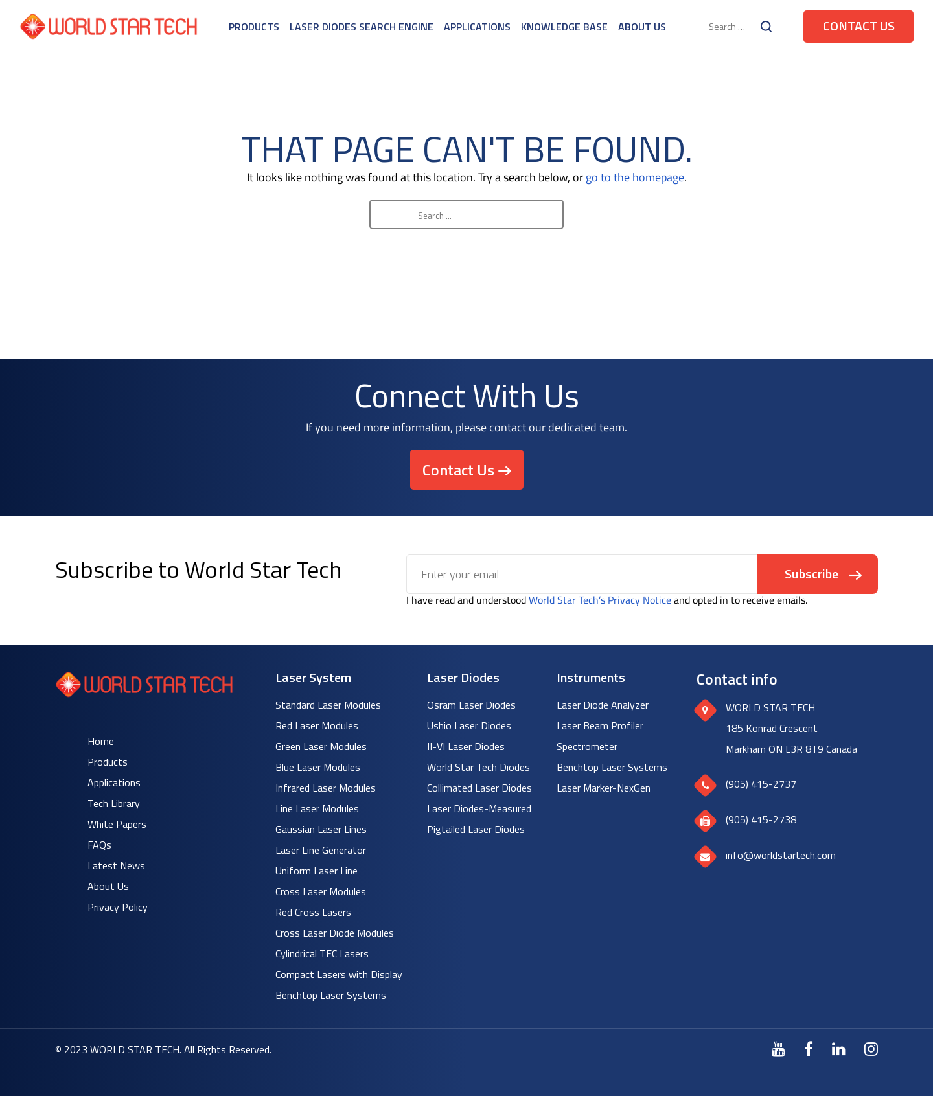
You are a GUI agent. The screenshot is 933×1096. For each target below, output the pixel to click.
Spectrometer (587, 746)
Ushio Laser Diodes (469, 725)
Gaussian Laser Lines (321, 829)
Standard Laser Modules (328, 705)
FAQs (99, 844)
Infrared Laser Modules (325, 787)
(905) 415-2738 (761, 819)
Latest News (116, 865)
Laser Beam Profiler (600, 725)
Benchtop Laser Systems (330, 995)
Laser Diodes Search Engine (361, 26)
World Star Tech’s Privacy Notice (600, 600)
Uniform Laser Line (316, 870)
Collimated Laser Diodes (479, 787)
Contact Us (859, 26)
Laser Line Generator (320, 850)
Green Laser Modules (321, 746)
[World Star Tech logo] (144, 693)
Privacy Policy (117, 907)
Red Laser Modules (316, 725)
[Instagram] (871, 1048)
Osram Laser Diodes (471, 705)
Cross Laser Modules (320, 891)
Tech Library (113, 803)
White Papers (116, 824)
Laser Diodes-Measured (479, 808)
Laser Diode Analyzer (603, 705)
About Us (642, 26)
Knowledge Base (564, 26)
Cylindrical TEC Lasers (322, 953)
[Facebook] (808, 1048)
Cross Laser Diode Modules (334, 933)
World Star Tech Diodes (478, 767)
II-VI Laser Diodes (466, 746)
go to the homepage (635, 177)
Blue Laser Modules (317, 767)
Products (254, 26)
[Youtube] (778, 1048)
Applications (477, 26)
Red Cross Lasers (313, 912)
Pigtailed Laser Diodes (476, 829)
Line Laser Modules (317, 808)
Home (100, 741)
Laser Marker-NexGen (604, 787)
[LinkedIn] (839, 1048)
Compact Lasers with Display (338, 974)
